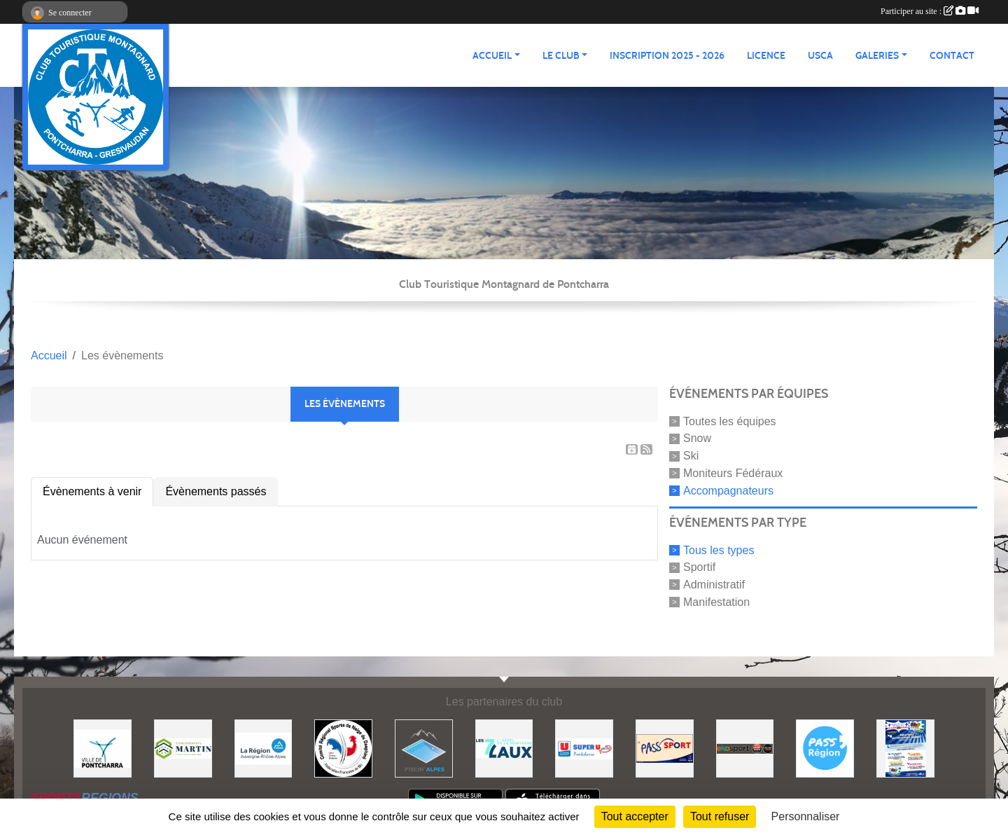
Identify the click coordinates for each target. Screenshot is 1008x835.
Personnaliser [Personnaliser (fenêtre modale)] (805, 816)
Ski (691, 456)
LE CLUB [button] (561, 56)
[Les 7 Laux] (504, 748)
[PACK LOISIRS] (905, 748)
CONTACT (952, 56)
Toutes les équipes (729, 421)
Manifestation (716, 602)
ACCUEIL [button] (492, 56)
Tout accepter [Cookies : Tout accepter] (634, 816)
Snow (697, 438)
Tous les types (718, 549)
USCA (820, 56)
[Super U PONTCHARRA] (584, 748)
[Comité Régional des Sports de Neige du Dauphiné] (343, 748)
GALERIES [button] (877, 56)
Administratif (714, 585)
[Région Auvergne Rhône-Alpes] (263, 748)
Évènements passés (215, 491)
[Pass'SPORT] (665, 748)
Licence (766, 56)
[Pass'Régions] (825, 748)
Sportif (699, 567)
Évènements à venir (92, 491)
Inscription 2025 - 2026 (667, 56)
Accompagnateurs (728, 491)
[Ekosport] (745, 748)
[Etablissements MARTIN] (183, 748)
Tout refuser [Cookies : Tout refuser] (719, 816)
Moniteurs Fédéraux (733, 473)
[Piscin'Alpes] (424, 748)
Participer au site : (930, 11)
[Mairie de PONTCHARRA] (103, 748)
